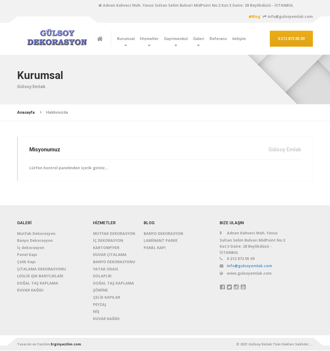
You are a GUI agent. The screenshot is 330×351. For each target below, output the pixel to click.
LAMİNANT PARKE (161, 240)
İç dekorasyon (30, 248)
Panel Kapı (27, 255)
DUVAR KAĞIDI (30, 290)
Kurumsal (126, 38)
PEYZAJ (99, 304)
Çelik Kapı (26, 262)
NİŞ (96, 311)
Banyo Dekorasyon (35, 240)
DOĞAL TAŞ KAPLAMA (37, 283)
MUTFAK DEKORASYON (114, 233)
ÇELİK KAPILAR (106, 297)
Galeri (198, 38)
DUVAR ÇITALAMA (110, 255)
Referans (218, 38)
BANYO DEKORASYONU (114, 262)
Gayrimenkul (176, 38)
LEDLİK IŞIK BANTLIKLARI (40, 276)
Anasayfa (26, 112)
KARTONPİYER (106, 248)
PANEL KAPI (155, 248)
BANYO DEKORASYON (163, 233)
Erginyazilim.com (66, 344)
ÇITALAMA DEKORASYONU (41, 269)
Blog (254, 16)
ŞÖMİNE (100, 290)
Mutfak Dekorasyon (36, 233)
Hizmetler (149, 38)
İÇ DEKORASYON (108, 240)
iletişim (239, 38)
